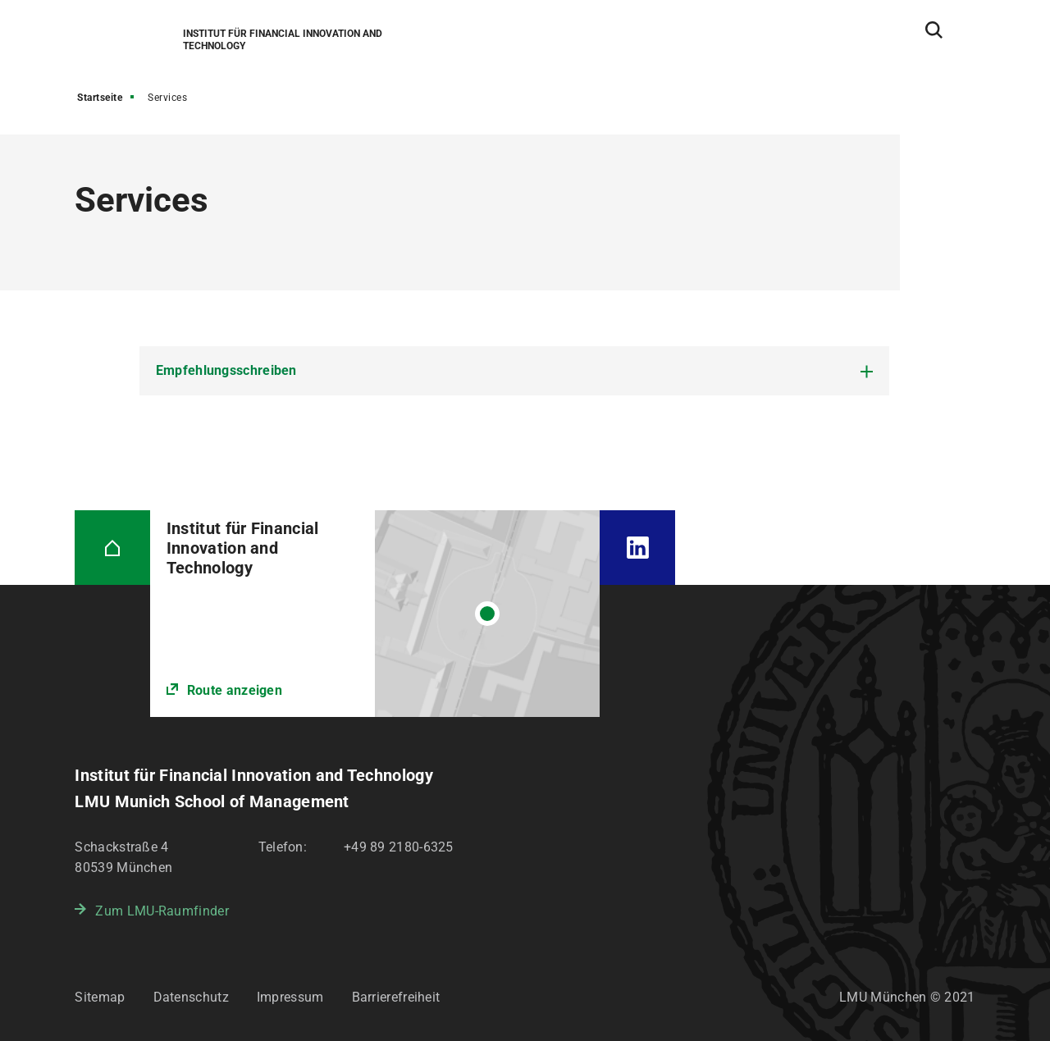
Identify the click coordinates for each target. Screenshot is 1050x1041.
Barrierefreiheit (396, 997)
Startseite (99, 97)
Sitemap (100, 997)
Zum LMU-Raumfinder (161, 911)
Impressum (290, 997)
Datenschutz (191, 997)
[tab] (514, 370)
